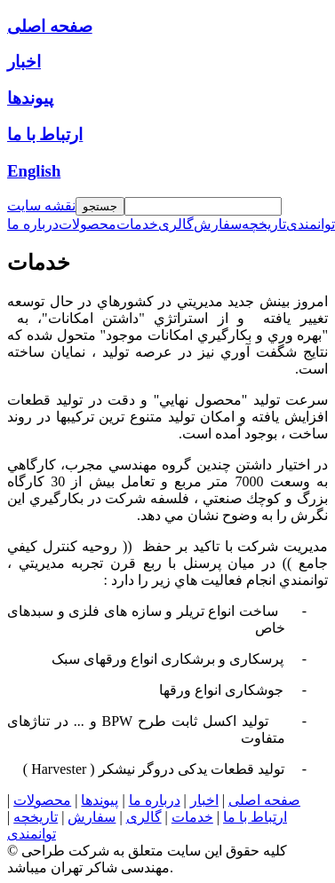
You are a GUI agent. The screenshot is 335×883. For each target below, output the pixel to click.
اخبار (204, 800)
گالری (144, 816)
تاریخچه (35, 816)
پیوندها (99, 800)
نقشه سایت (41, 205)
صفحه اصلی (264, 800)
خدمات (192, 816)
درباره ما (154, 800)
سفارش (92, 816)
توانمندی (31, 833)
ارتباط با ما (255, 816)
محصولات (42, 800)
